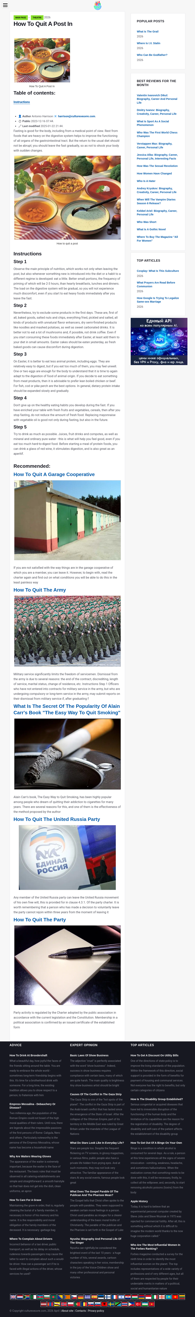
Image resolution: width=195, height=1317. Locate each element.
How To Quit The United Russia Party (57, 819)
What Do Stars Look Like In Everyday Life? (97, 1142)
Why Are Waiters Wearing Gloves (30, 1156)
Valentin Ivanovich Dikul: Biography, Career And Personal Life (157, 99)
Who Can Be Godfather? (152, 54)
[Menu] (5, 5)
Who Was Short (146, 221)
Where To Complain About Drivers (31, 1238)
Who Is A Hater (146, 181)
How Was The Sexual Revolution (157, 165)
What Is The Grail (147, 31)
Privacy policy (96, 1310)
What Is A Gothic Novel (151, 229)
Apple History (139, 1201)
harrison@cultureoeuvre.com (76, 116)
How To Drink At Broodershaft (28, 1055)
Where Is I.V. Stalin (148, 43)
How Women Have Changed (154, 173)
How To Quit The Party (40, 919)
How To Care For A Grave (25, 1199)
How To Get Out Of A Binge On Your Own (156, 1142)
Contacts (80, 1310)
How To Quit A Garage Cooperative (54, 474)
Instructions (22, 102)
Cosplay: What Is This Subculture (158, 270)
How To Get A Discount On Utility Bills (154, 1055)
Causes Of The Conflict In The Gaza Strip (95, 1094)
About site (67, 1310)
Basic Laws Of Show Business (89, 1055)
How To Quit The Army (40, 590)
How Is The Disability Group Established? (157, 1099)
